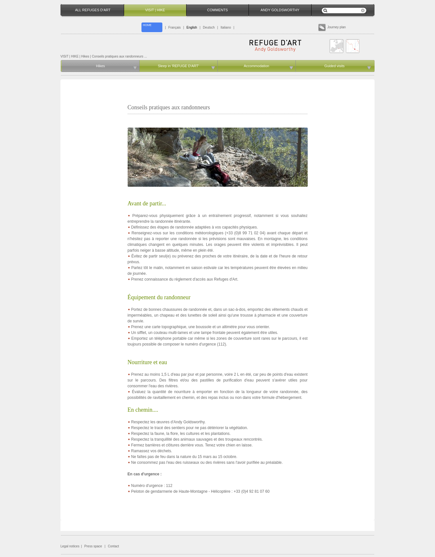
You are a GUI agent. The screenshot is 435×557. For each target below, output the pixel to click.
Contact (113, 546)
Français (174, 27)
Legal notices (69, 546)
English (191, 27)
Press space (93, 546)
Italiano (226, 27)
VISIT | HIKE (69, 56)
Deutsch (209, 27)
